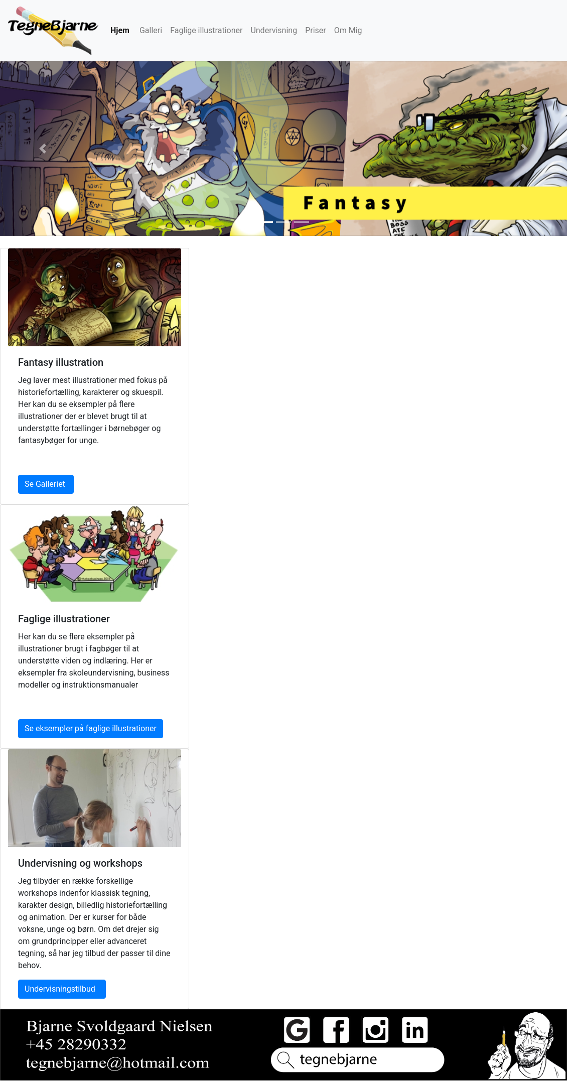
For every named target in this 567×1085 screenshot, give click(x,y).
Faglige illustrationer (206, 30)
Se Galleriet (46, 484)
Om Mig (348, 30)
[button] (42, 148)
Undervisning (273, 30)
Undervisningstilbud (62, 989)
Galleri (150, 30)
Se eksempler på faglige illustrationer (91, 728)
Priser (315, 30)
